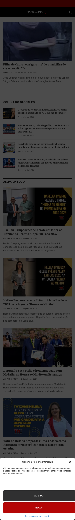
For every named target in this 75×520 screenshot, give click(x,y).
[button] (70, 461)
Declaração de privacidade (37, 516)
